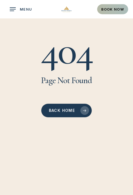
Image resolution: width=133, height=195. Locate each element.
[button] (21, 9)
